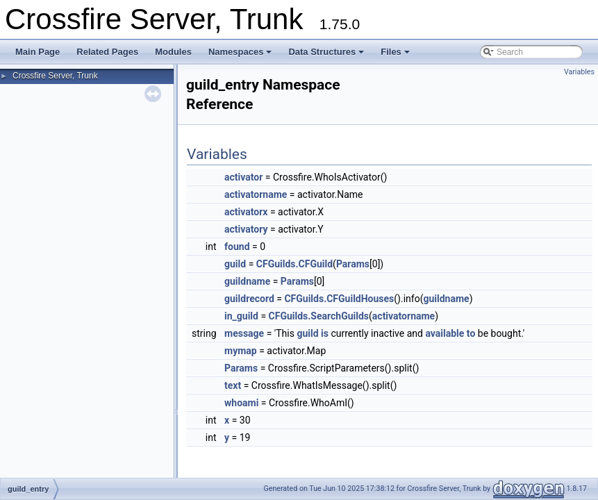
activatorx (245, 211)
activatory (245, 229)
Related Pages (107, 52)
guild (235, 263)
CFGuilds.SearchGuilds (319, 316)
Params (352, 263)
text (232, 385)
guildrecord (249, 298)
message (244, 333)
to (471, 333)
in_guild (241, 316)
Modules (173, 52)
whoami (241, 402)
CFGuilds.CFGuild (294, 263)
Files (395, 52)
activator (243, 177)
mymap (240, 350)
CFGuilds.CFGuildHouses (339, 298)
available (444, 333)
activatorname (255, 194)
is (325, 333)
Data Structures (326, 52)
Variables (579, 71)
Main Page (37, 52)
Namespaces (240, 52)
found (236, 246)
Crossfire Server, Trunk (55, 76)
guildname (247, 281)
